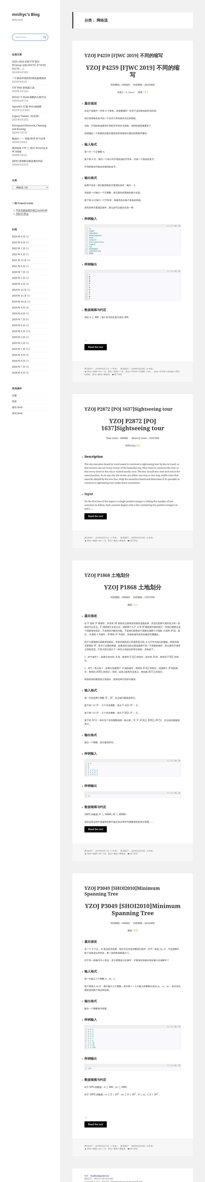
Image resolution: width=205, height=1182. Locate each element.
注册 (14, 395)
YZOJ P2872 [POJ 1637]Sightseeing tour (128, 409)
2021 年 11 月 (19, 260)
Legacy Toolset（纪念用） (26, 116)
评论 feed (17, 413)
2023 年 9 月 (18, 242)
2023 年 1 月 (18, 248)
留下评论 (118, 374)
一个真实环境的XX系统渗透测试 (29, 78)
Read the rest (95, 347)
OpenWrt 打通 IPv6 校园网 (26, 106)
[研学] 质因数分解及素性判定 (27, 161)
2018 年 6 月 (18, 372)
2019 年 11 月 (19, 295)
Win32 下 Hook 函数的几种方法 (29, 97)
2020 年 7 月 (18, 272)
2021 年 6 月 (18, 266)
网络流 (107, 374)
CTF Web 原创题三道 (23, 87)
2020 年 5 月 (18, 278)
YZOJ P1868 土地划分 (107, 575)
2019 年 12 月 (19, 289)
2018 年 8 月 (18, 360)
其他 (116, 371)
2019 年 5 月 (18, 331)
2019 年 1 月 (18, 349)
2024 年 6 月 (18, 236)
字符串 (134, 371)
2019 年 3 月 (18, 337)
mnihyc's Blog (26, 14)
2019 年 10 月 (19, 301)
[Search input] (29, 37)
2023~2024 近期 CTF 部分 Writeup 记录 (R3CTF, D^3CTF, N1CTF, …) (29, 65)
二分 (122, 371)
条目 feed (17, 407)
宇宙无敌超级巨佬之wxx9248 (31, 210)
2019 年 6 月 (18, 325)
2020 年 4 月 (18, 283)
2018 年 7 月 (18, 366)
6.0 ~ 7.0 (102, 371)
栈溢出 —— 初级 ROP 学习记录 (28, 138)
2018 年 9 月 (18, 355)
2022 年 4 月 (18, 254)
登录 (14, 401)
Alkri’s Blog (22, 213)
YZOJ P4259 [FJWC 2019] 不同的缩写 (123, 55)
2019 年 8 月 (18, 313)
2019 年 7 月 (18, 319)
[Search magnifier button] (45, 37)
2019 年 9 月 (18, 307)
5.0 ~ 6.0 (102, 854)
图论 (100, 374)
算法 (89, 371)
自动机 (170, 371)
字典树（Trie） (145, 371)
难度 (95, 371)
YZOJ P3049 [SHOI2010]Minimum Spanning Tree (122, 891)
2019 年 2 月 (18, 343)
